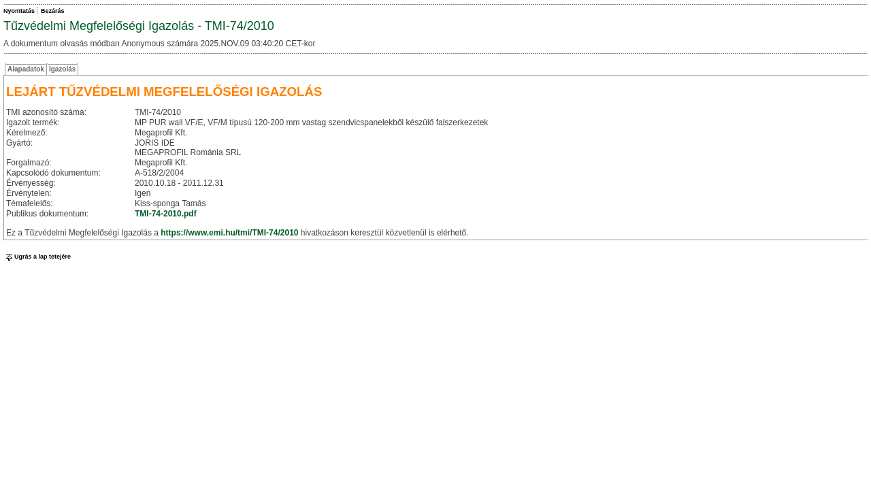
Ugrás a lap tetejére (37, 256)
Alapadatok (25, 69)
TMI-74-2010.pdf (166, 213)
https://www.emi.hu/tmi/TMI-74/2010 (229, 233)
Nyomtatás (19, 10)
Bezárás (53, 10)
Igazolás (62, 69)
